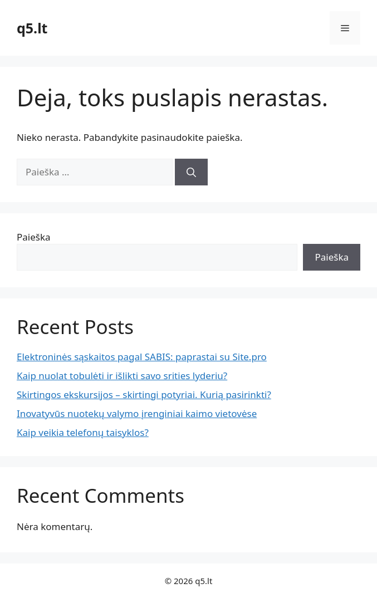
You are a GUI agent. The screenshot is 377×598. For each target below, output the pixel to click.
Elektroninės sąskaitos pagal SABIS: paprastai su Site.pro (142, 356)
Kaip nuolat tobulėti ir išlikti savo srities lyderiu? (122, 375)
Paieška (34, 237)
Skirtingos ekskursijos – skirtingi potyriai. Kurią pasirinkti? (144, 394)
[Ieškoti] (191, 172)
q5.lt (32, 27)
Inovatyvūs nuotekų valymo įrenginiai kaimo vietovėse (137, 413)
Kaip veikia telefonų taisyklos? (83, 432)
